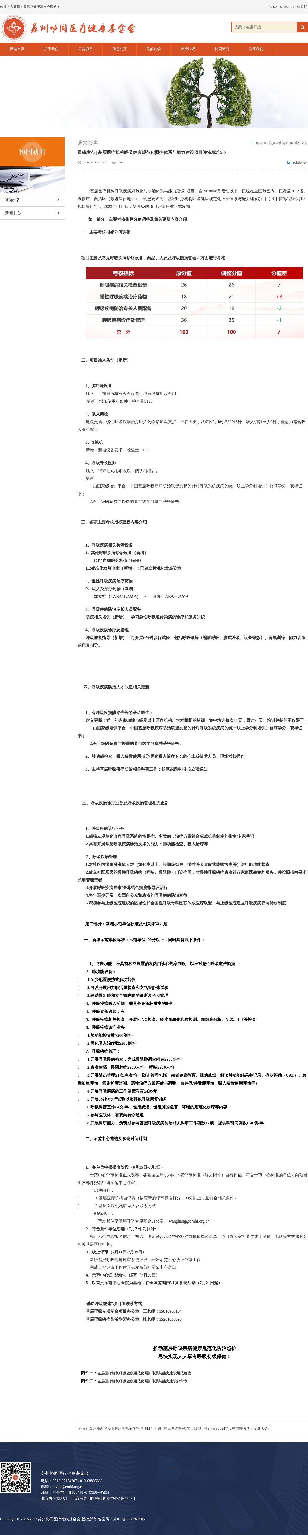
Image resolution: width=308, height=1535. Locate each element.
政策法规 (188, 49)
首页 (272, 143)
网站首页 (17, 49)
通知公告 (35, 199)
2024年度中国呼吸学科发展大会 (243, 1428)
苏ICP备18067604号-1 (130, 1519)
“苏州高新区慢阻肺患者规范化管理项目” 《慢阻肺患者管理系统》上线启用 (147, 1428)
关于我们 (51, 49)
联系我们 (256, 49)
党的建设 (154, 49)
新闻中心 (35, 213)
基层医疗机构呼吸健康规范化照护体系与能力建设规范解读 (144, 1373)
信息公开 (119, 49)
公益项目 (85, 49)
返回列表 (300, 162)
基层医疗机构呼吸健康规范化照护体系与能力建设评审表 (142, 1381)
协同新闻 (222, 49)
